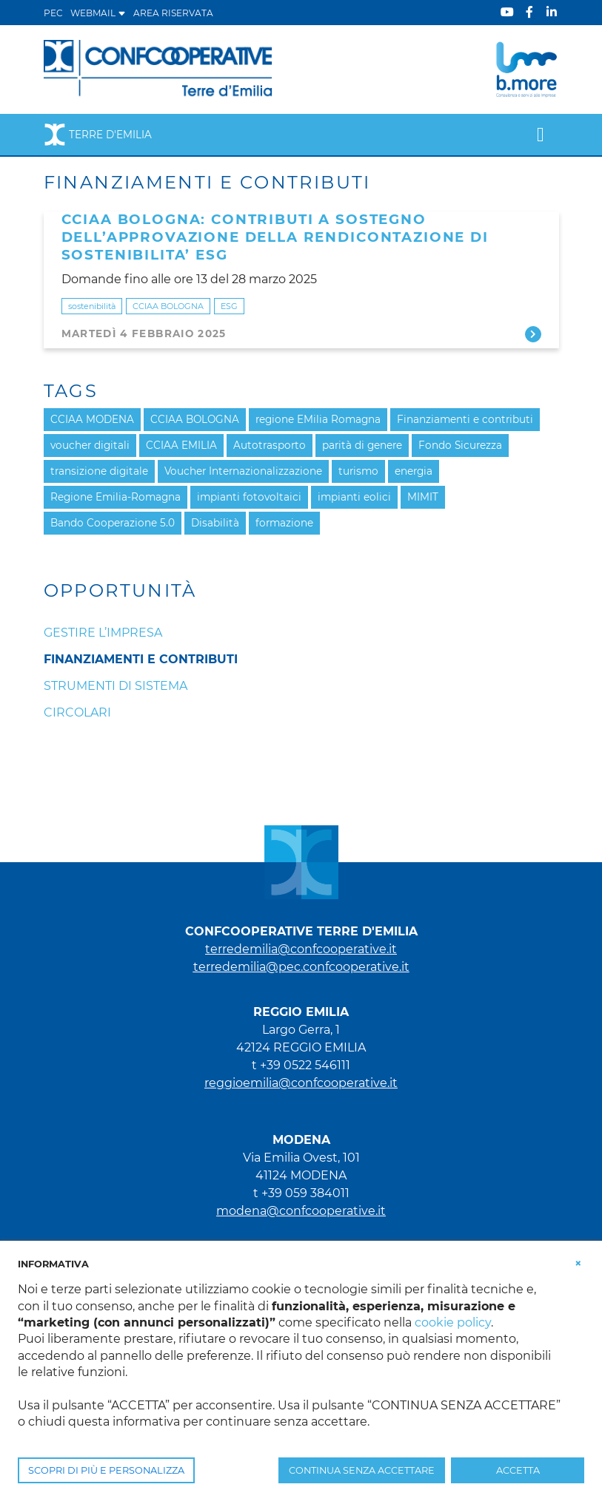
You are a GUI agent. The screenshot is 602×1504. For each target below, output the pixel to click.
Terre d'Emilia (98, 134)
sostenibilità (92, 306)
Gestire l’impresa (103, 633)
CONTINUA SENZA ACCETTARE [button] (362, 1470)
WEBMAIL (98, 12)
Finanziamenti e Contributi (141, 659)
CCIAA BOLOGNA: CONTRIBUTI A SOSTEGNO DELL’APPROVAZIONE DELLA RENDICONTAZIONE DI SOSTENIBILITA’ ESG (275, 237)
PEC (53, 12)
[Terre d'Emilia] (159, 68)
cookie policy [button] (453, 1322)
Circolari (77, 712)
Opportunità (120, 590)
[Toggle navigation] (540, 134)
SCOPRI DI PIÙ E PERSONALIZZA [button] (106, 1470)
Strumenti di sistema (115, 686)
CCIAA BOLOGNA (168, 306)
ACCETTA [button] (518, 1470)
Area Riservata (173, 12)
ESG (229, 306)
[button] (578, 1263)
